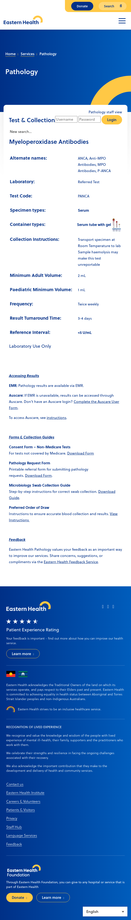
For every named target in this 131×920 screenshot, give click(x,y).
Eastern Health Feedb (61, 561)
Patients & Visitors (20, 809)
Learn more (21, 653)
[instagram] (108, 608)
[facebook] (103, 608)
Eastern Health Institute (25, 792)
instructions (56, 417)
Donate (82, 6)
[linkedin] (113, 608)
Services (27, 53)
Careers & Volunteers (23, 801)
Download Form (80, 453)
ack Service (88, 561)
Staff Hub (14, 826)
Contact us (14, 784)
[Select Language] (105, 911)
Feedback (14, 844)
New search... (20, 131)
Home (10, 53)
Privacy (11, 818)
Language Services (21, 835)
